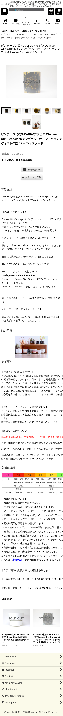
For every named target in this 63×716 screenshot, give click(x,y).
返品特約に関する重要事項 (17, 160)
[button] (4, 11)
